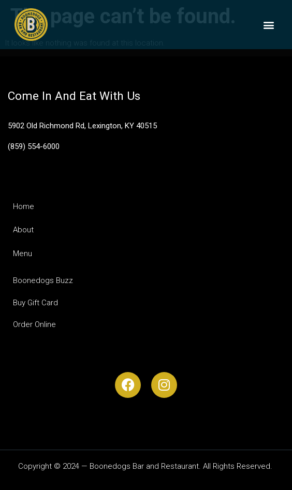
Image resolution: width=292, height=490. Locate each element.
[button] (269, 24)
